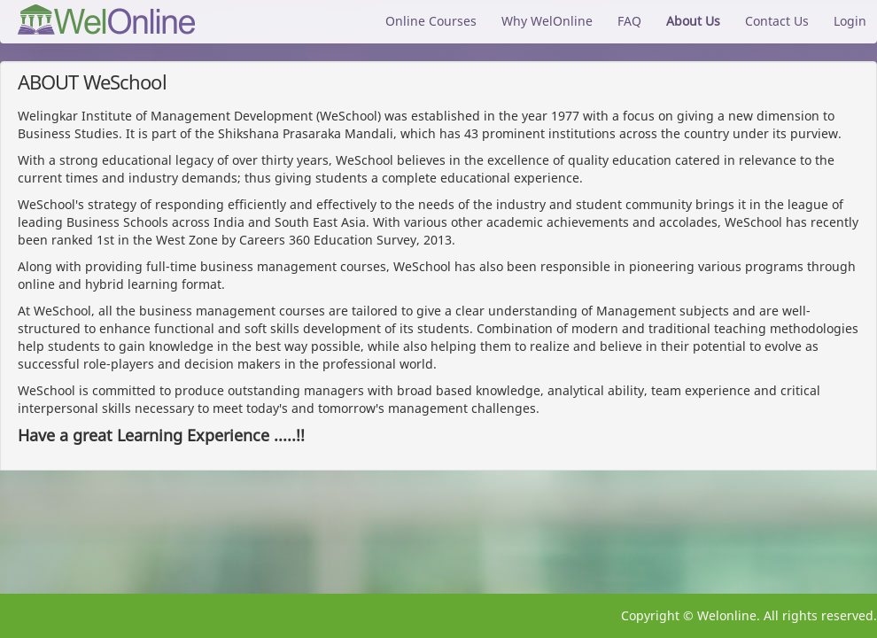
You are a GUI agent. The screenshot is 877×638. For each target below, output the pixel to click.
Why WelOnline (547, 20)
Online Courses (431, 20)
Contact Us (777, 20)
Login (850, 20)
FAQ (629, 20)
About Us (693, 20)
